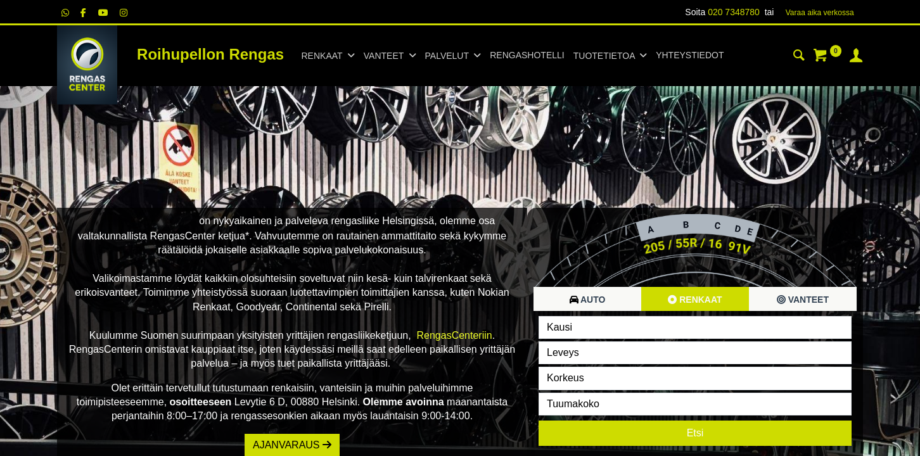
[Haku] (799, 57)
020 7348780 (734, 12)
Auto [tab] (588, 299)
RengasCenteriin (454, 335)
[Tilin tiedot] (856, 57)
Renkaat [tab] (695, 299)
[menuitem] (526, 55)
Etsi (695, 433)
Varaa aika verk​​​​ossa (820, 12)
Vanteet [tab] (803, 299)
